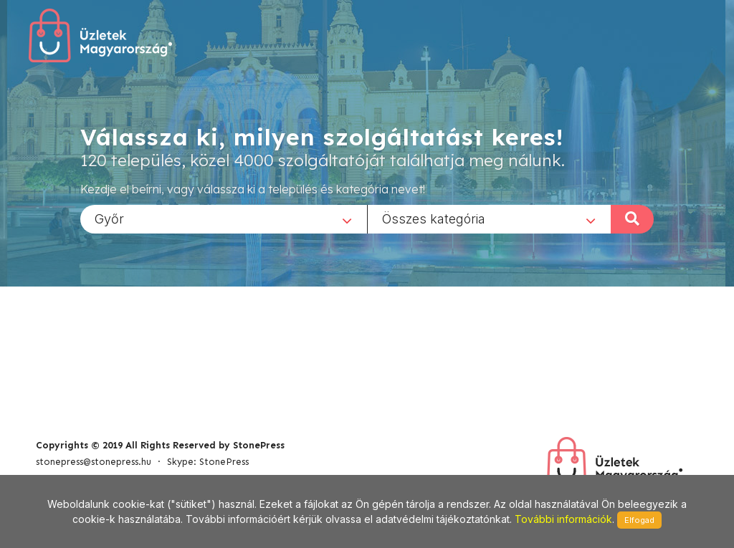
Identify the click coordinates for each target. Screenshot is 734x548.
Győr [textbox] (109, 218)
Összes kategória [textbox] (433, 218)
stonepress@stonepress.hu (93, 461)
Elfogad (639, 520)
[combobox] (223, 218)
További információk (563, 519)
